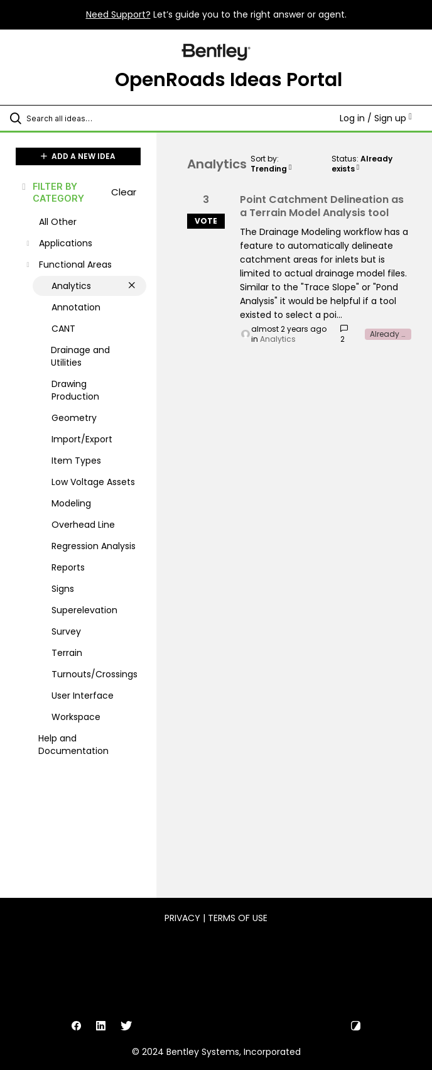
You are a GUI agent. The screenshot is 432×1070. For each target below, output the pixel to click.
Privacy (182, 918)
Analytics (278, 339)
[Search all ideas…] (84, 118)
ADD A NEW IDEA (78, 156)
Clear (123, 192)
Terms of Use (237, 918)
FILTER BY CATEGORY (52, 192)
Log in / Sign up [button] (376, 118)
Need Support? (118, 14)
